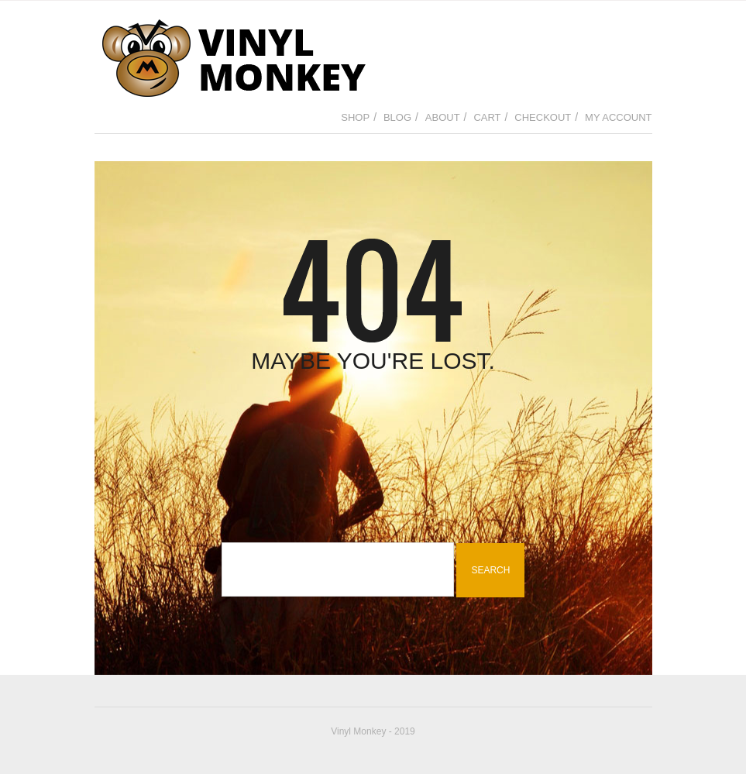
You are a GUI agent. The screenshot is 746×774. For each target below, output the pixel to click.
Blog (397, 117)
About (442, 117)
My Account (618, 117)
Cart (486, 117)
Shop (355, 117)
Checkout (542, 117)
